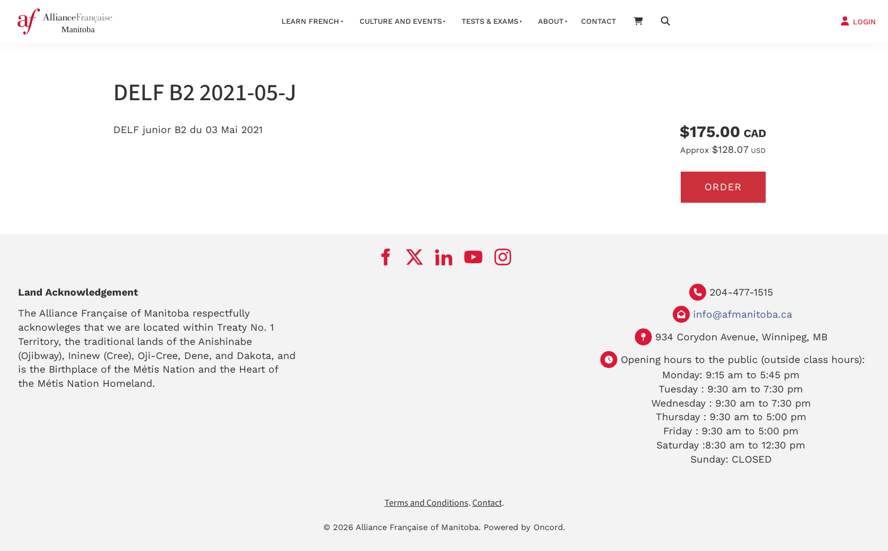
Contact (598, 21)
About (550, 21)
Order (723, 187)
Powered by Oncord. (524, 527)
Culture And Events (401, 21)
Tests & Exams (490, 21)
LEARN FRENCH (310, 21)
